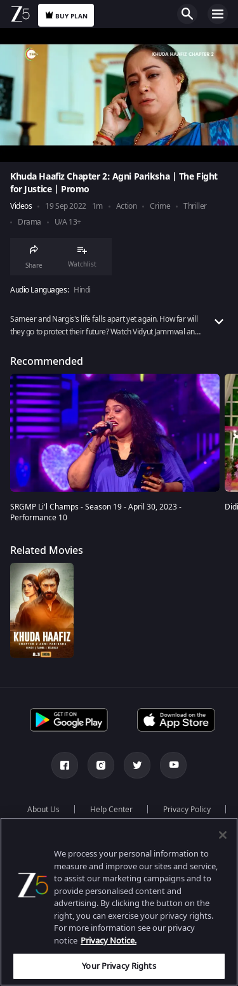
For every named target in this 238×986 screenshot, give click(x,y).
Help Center (111, 809)
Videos (21, 206)
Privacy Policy (187, 809)
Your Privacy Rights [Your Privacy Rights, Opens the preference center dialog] (118, 966)
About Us (43, 809)
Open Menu (218, 14)
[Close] (223, 835)
